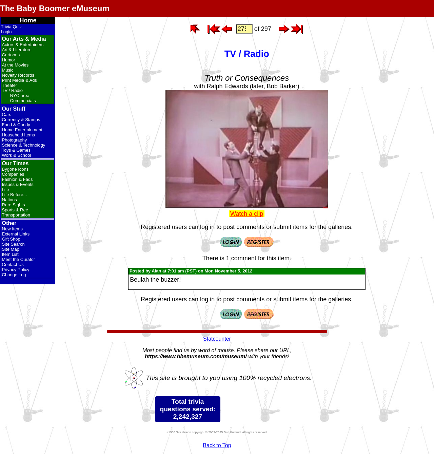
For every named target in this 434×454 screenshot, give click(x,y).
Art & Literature (17, 49)
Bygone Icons (15, 169)
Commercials (23, 100)
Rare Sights (13, 204)
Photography (14, 140)
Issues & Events (18, 184)
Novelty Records (18, 75)
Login (6, 31)
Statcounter (217, 339)
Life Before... (14, 194)
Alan (156, 270)
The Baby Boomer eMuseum (55, 8)
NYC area (19, 95)
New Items (12, 228)
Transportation (16, 214)
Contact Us (13, 264)
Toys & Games (16, 150)
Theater (9, 85)
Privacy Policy (15, 269)
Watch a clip (246, 213)
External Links (16, 234)
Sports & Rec (15, 209)
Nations (9, 199)
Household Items (18, 134)
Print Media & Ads (19, 80)
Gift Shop (11, 239)
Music (8, 70)
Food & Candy (16, 124)
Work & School (16, 155)
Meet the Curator (18, 259)
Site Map (10, 249)
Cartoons (11, 54)
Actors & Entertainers (23, 44)
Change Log (14, 274)
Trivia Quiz (11, 26)
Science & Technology (23, 145)
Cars (6, 114)
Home (28, 20)
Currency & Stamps (21, 119)
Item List (10, 254)
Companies (13, 174)
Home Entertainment (22, 129)
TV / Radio (12, 90)
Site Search (13, 244)
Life (5, 189)
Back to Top (217, 445)
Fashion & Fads (17, 179)
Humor (8, 59)
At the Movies (15, 65)
